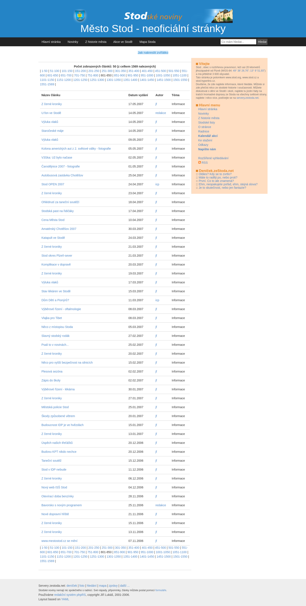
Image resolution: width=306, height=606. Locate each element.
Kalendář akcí (208, 136)
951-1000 (147, 75)
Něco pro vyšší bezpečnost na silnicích (67, 362)
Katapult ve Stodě (53, 237)
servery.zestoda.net (248, 97)
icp (157, 184)
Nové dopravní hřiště (55, 514)
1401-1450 (147, 80)
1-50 (45, 71)
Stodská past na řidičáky (57, 211)
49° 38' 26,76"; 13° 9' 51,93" (249, 70)
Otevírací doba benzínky (57, 496)
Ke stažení (205, 140)
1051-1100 (179, 75)
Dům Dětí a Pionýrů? (55, 300)
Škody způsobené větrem (58, 416)
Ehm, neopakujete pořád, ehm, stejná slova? (228, 184)
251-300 (107, 71)
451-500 (160, 71)
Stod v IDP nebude (53, 469)
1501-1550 (180, 80)
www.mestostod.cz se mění (59, 541)
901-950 (133, 75)
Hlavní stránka (51, 42)
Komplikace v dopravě (56, 264)
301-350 (120, 71)
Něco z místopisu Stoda (57, 327)
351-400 (133, 71)
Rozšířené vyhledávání (213, 158)
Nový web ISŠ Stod (54, 487)
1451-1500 (164, 80)
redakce (160, 113)
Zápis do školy (50, 380)
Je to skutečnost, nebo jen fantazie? (222, 187)
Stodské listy (206, 122)
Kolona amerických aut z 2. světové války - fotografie (76, 148)
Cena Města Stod (52, 220)
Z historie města (96, 42)
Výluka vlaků (49, 122)
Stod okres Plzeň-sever (56, 255)
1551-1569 (47, 84)
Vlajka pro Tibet (51, 318)
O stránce (204, 127)
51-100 (54, 71)
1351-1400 (130, 80)
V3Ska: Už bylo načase (56, 157)
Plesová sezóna (51, 371)
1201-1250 (80, 80)
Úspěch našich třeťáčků (57, 442)
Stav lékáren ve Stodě (56, 291)
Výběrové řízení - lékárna (58, 389)
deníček (72, 585)
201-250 (93, 71)
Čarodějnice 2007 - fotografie (60, 166)
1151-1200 (64, 80)
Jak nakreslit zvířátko (153, 52)
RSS (205, 162)
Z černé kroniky (51, 104)
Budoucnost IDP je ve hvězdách (62, 425)
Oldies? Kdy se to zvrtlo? (215, 174)
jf (156, 104)
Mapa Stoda (147, 42)
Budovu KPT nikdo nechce (58, 451)
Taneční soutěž (51, 460)
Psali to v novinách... (55, 344)
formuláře (160, 590)
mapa (102, 585)
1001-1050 (163, 75)
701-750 (79, 75)
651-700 (66, 75)
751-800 (92, 75)
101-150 (67, 71)
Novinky (73, 42)
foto (81, 585)
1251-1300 (97, 80)
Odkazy (203, 144)
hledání (92, 585)
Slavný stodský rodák (55, 335)
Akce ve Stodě (123, 42)
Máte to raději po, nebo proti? (218, 177)
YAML (65, 599)
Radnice (203, 131)
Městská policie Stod (55, 407)
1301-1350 (114, 80)
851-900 (119, 75)
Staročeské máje (52, 130)
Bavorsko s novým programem (61, 505)
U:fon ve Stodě (51, 113)
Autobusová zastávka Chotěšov (62, 175)
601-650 (52, 75)
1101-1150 (47, 80)
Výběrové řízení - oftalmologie (61, 309)
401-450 (147, 71)
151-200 (80, 71)
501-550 (174, 71)
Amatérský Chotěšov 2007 (58, 229)
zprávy (113, 585)
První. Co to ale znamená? (216, 181)
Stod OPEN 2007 (52, 184)
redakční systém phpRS (70, 594)
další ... (125, 585)
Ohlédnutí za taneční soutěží (60, 202)
